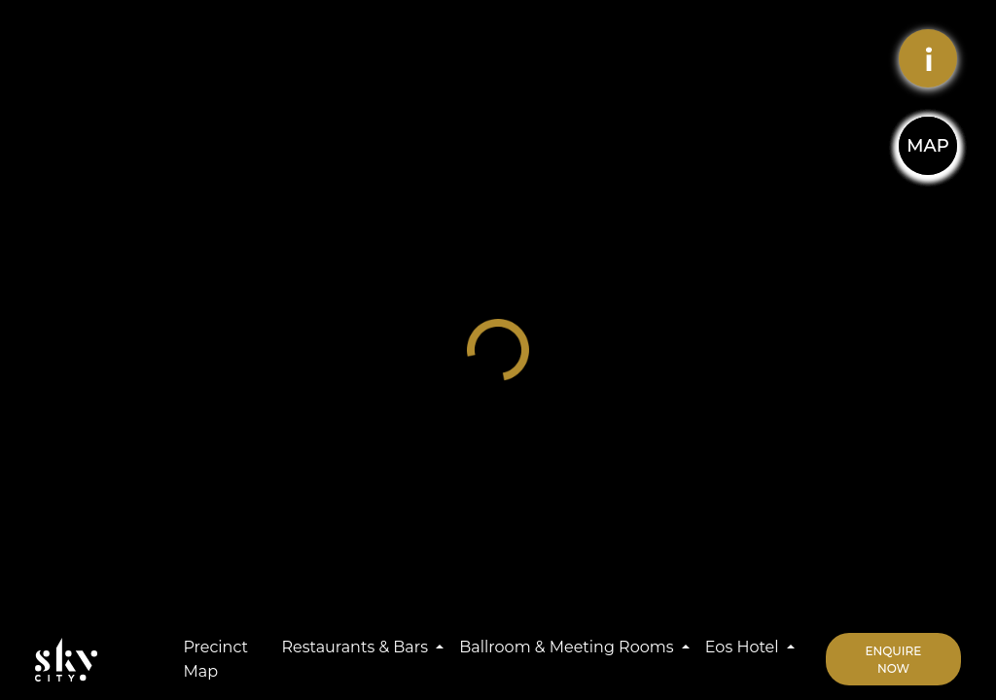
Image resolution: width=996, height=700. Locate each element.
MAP (927, 146)
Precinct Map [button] (215, 660)
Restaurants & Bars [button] (356, 647)
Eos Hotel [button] (744, 647)
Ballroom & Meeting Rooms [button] (568, 647)
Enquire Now (894, 660)
